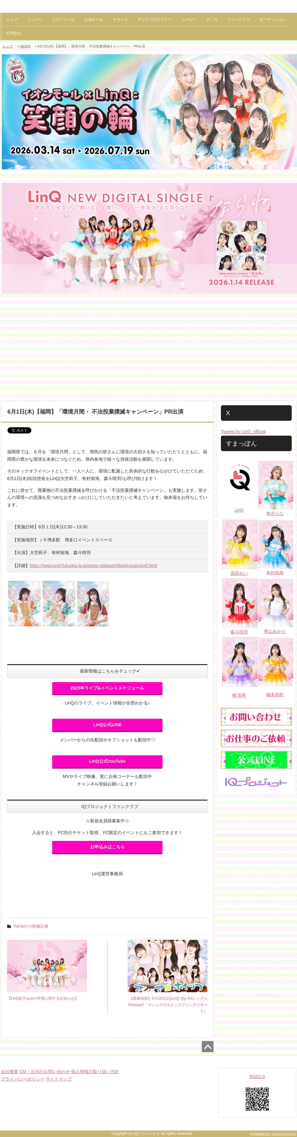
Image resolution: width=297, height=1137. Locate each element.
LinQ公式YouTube (107, 761)
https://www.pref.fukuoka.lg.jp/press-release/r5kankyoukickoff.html (93, 565)
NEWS (25, 46)
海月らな (275, 513)
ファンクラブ (238, 19)
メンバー (34, 19)
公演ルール (94, 19)
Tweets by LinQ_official (243, 431)
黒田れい (239, 573)
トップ (11, 19)
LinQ (239, 510)
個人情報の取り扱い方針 (95, 1071)
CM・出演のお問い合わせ (45, 1071)
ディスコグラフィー (154, 19)
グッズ (211, 19)
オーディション (273, 19)
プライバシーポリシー (22, 1079)
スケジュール (63, 19)
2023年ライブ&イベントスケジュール (107, 688)
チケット (120, 19)
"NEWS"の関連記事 (30, 926)
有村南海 (275, 572)
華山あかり (275, 631)
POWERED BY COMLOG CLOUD (273, 1133)
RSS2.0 (257, 1076)
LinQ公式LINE (107, 724)
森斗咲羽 (239, 631)
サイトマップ (59, 1079)
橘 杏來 (239, 695)
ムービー (188, 19)
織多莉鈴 (275, 694)
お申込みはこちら (107, 846)
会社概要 (9, 1071)
